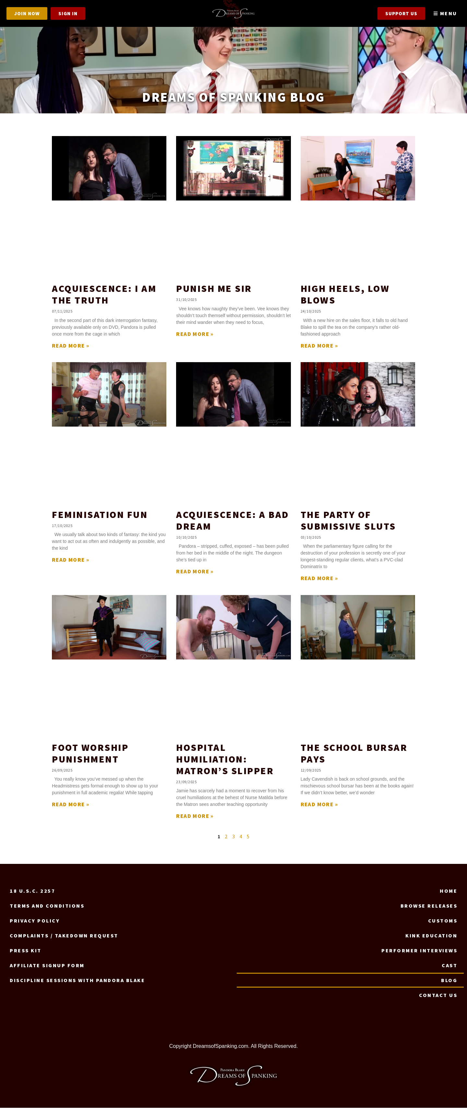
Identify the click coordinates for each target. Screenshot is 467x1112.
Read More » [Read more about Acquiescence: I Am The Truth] (70, 349)
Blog (449, 984)
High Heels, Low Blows (345, 298)
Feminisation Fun (100, 518)
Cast (449, 969)
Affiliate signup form (47, 969)
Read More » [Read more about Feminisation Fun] (70, 564)
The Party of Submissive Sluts (348, 524)
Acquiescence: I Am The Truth (104, 298)
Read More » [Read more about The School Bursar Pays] (319, 808)
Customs (443, 925)
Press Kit (26, 954)
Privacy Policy (35, 925)
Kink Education (431, 939)
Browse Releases (429, 910)
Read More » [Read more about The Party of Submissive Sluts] (319, 582)
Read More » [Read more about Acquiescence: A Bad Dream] (194, 575)
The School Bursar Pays (354, 757)
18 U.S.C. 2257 (32, 895)
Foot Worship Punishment (90, 757)
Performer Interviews (419, 954)
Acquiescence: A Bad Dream (232, 524)
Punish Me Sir (214, 292)
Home (448, 895)
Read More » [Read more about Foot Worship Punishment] (70, 808)
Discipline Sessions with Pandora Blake (77, 984)
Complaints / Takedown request (64, 939)
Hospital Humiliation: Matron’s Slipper (225, 763)
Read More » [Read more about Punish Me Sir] (194, 338)
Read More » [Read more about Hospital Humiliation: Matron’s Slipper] (194, 820)
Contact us (438, 999)
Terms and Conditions (47, 910)
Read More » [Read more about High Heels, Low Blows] (319, 349)
